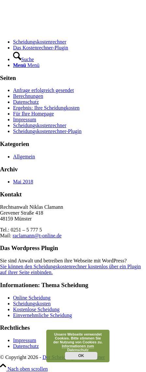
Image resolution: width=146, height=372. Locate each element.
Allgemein (24, 156)
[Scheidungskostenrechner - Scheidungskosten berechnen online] (49, 30)
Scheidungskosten (32, 303)
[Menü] (26, 65)
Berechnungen (28, 96)
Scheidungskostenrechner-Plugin (47, 131)
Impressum (24, 119)
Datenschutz (26, 102)
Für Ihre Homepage (33, 113)
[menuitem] (79, 42)
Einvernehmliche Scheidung (42, 315)
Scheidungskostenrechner (39, 125)
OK (81, 355)
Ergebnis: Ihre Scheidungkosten (46, 108)
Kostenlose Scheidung (36, 309)
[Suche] (23, 59)
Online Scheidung (32, 297)
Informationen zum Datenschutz (78, 348)
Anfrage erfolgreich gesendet (43, 90)
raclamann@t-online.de (37, 235)
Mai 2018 (23, 181)
